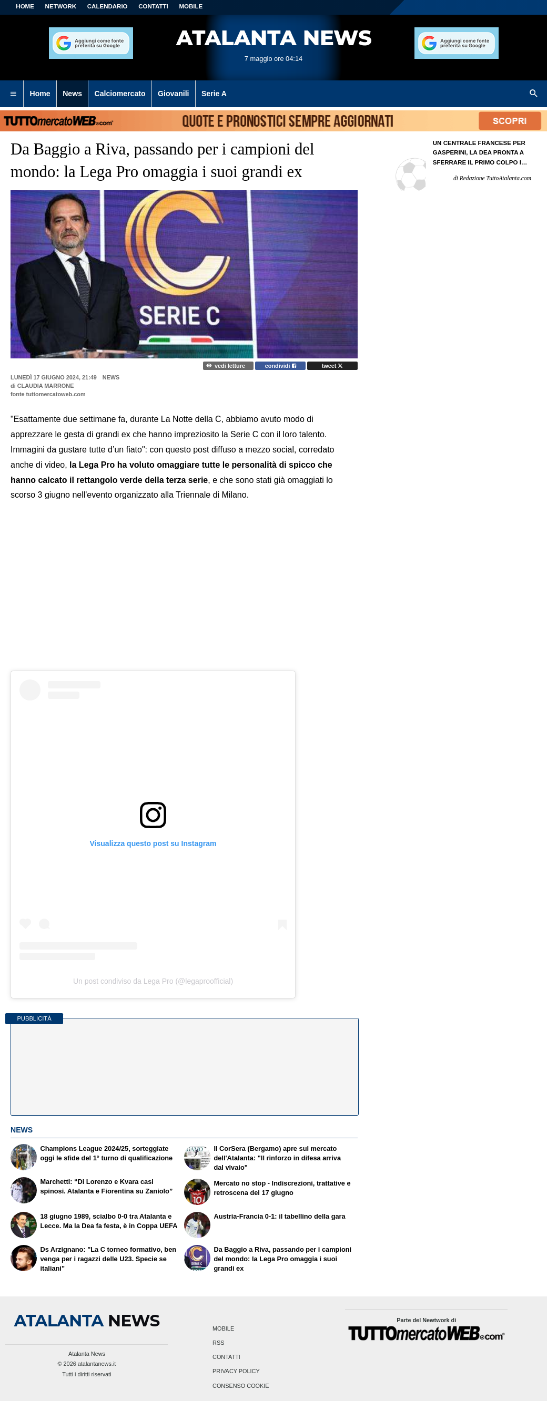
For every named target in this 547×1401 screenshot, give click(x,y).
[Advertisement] (184, 579)
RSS (218, 1343)
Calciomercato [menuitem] (119, 93)
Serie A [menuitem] (214, 93)
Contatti (226, 1357)
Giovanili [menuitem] (173, 93)
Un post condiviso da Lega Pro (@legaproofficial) (153, 981)
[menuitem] (13, 94)
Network (61, 6)
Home (25, 6)
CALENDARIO (107, 6)
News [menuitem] (72, 93)
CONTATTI (153, 6)
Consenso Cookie (240, 1386)
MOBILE (190, 6)
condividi (280, 366)
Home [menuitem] (40, 93)
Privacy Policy (236, 1371)
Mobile (223, 1328)
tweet (332, 366)
